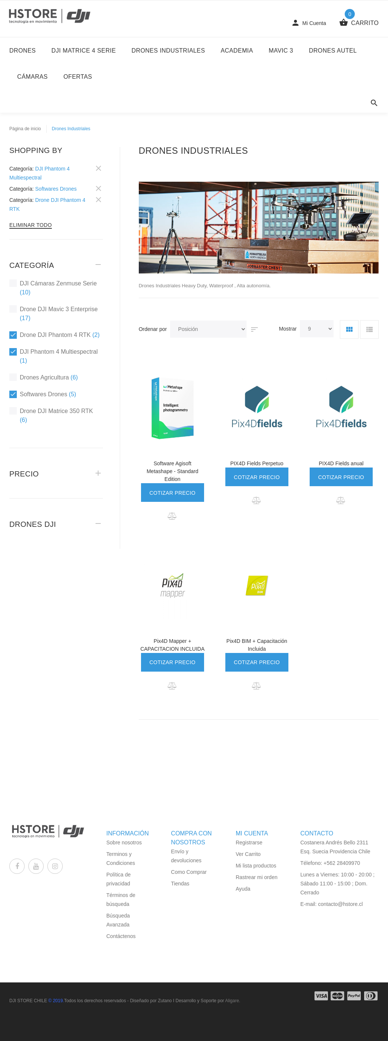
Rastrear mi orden (257, 877)
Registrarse (249, 842)
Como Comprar (189, 872)
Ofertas (77, 77)
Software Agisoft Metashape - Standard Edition (172, 471)
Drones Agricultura (43, 377)
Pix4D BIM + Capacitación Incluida (256, 645)
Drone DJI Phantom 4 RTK (54, 335)
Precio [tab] (24, 474)
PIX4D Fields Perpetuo (256, 463)
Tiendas (180, 884)
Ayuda (243, 889)
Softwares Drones (42, 394)
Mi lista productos (256, 866)
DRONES (22, 50)
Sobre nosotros (124, 842)
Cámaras (32, 77)
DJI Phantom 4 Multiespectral (53, 356)
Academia (237, 50)
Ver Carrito (248, 854)
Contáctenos (121, 936)
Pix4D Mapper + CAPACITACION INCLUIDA (172, 645)
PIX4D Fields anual (341, 463)
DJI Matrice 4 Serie (83, 50)
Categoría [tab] (31, 265)
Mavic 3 (281, 50)
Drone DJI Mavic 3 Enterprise (53, 313)
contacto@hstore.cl (340, 904)
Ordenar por (153, 329)
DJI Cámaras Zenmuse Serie (53, 287)
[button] (173, 516)
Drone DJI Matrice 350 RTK (51, 415)
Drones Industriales (168, 50)
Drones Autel (333, 50)
